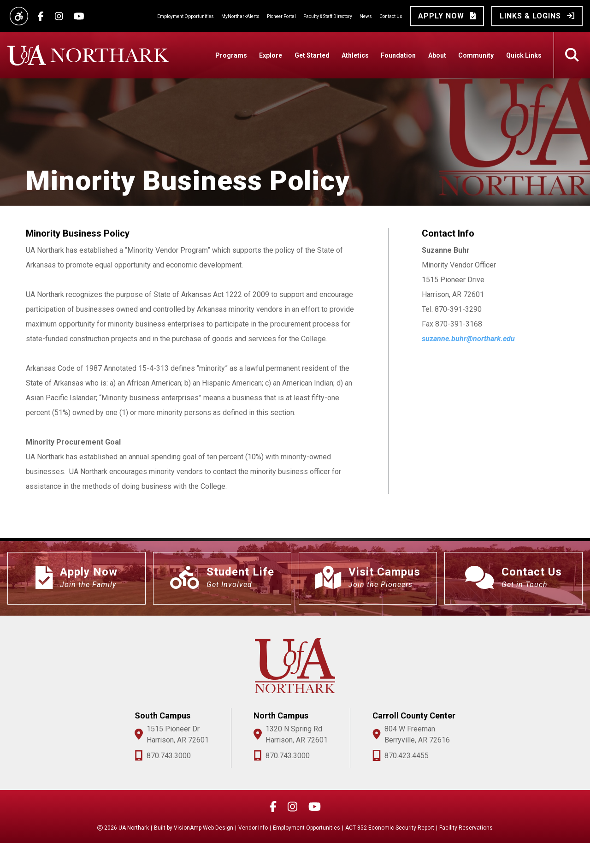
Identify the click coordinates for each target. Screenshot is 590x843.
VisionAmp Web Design (203, 828)
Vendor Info (253, 828)
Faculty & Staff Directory (327, 16)
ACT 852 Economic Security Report (389, 828)
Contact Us (390, 16)
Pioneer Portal (281, 16)
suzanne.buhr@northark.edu (468, 338)
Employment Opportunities (185, 16)
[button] (447, 16)
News (366, 16)
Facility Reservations (466, 828)
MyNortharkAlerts (240, 16)
